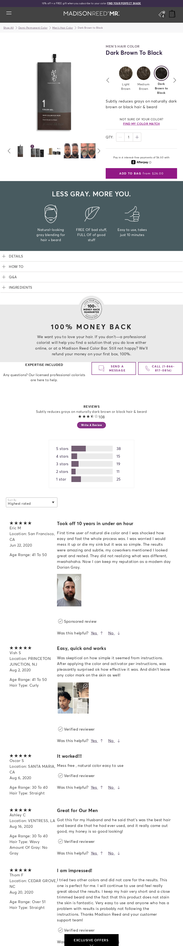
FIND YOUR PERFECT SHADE (124, 3)
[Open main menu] (8, 12)
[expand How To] (91, 266)
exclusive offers (91, 942)
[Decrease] (120, 137)
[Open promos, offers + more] (162, 14)
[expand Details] (91, 256)
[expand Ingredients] (91, 287)
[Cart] (172, 14)
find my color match (141, 123)
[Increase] (137, 137)
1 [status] (128, 137)
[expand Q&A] (91, 277)
